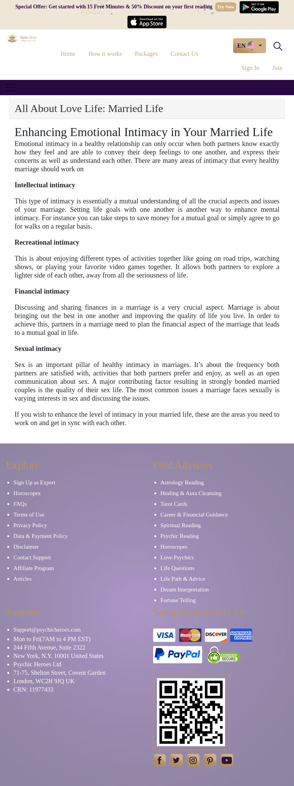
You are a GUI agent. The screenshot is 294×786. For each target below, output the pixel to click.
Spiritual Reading (180, 525)
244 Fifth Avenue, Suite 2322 (49, 647)
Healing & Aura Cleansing (191, 493)
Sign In (251, 68)
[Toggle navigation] (10, 87)
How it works (105, 53)
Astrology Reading (182, 482)
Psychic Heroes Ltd (37, 664)
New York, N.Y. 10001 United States (58, 656)
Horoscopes (27, 493)
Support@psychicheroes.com (47, 630)
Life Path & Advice (182, 579)
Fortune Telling (178, 600)
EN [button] (247, 45)
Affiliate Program (33, 568)
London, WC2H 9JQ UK (44, 681)
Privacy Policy (30, 525)
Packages (146, 53)
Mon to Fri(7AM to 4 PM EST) (52, 639)
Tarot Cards (173, 504)
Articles (22, 579)
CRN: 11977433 (33, 689)
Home (67, 53)
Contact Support (32, 557)
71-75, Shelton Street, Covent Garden (59, 672)
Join (277, 68)
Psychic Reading (179, 536)
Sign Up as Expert (34, 482)
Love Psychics (177, 557)
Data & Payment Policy (40, 536)
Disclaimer (26, 547)
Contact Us (184, 53)
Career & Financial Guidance (194, 515)
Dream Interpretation (184, 589)
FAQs (20, 504)
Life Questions (177, 568)
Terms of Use (28, 515)
